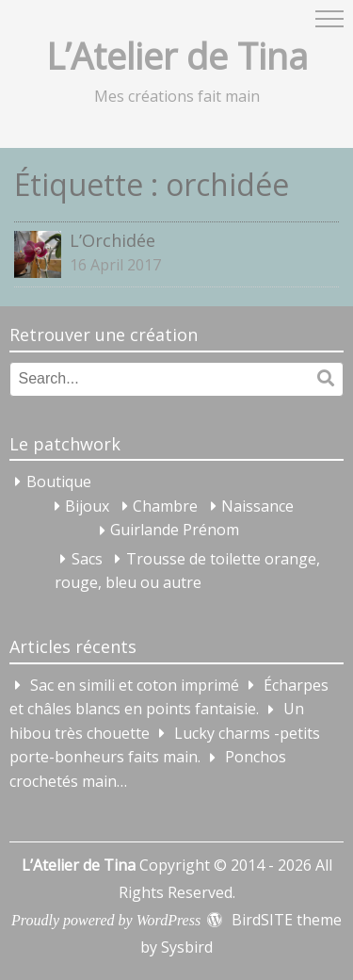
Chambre (165, 506)
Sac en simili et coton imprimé (134, 685)
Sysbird (187, 947)
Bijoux (87, 506)
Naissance (257, 506)
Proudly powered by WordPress (106, 920)
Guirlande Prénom (174, 530)
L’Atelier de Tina (177, 55)
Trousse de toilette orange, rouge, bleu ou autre (187, 571)
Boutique (58, 481)
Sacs (87, 558)
